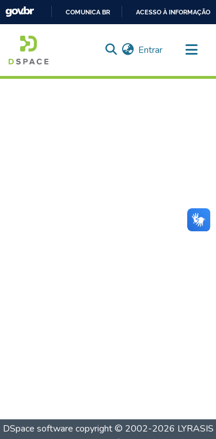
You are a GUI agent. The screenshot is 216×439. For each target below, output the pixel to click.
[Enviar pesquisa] (111, 50)
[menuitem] (127, 50)
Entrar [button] (151, 50)
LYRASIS (195, 428)
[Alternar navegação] (191, 50)
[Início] (28, 50)
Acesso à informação (173, 12)
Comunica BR (88, 12)
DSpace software (38, 428)
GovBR (19, 11)
